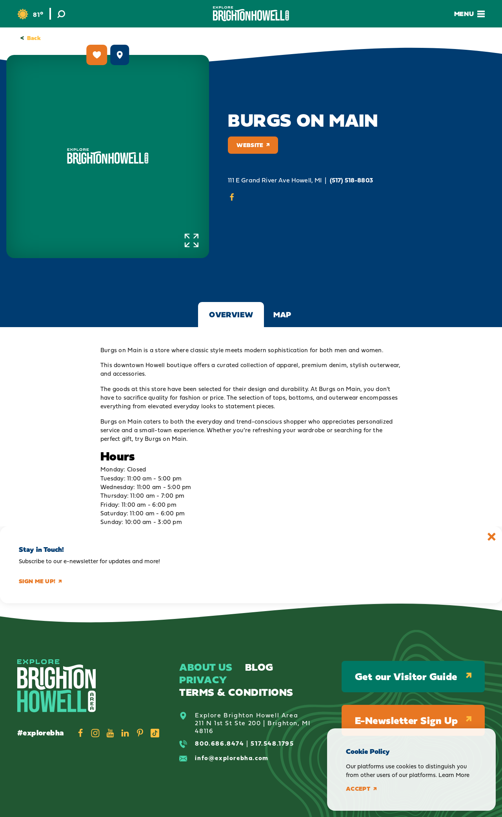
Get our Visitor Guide (413, 676)
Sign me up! (40, 581)
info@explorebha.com (231, 757)
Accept (361, 789)
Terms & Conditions (236, 692)
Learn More (453, 774)
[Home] (251, 13)
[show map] (119, 55)
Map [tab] (282, 314)
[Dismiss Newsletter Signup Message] (491, 536)
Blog (259, 667)
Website (252, 144)
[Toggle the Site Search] (61, 13)
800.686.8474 (219, 743)
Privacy (203, 679)
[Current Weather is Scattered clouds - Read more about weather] (30, 14)
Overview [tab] (231, 314)
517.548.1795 (272, 743)
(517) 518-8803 (351, 180)
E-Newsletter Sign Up (413, 720)
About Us (205, 667)
